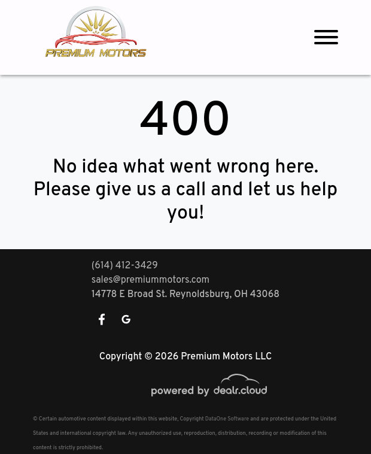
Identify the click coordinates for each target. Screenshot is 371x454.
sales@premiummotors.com (150, 280)
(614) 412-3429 (125, 266)
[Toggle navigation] (326, 37)
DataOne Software (227, 419)
